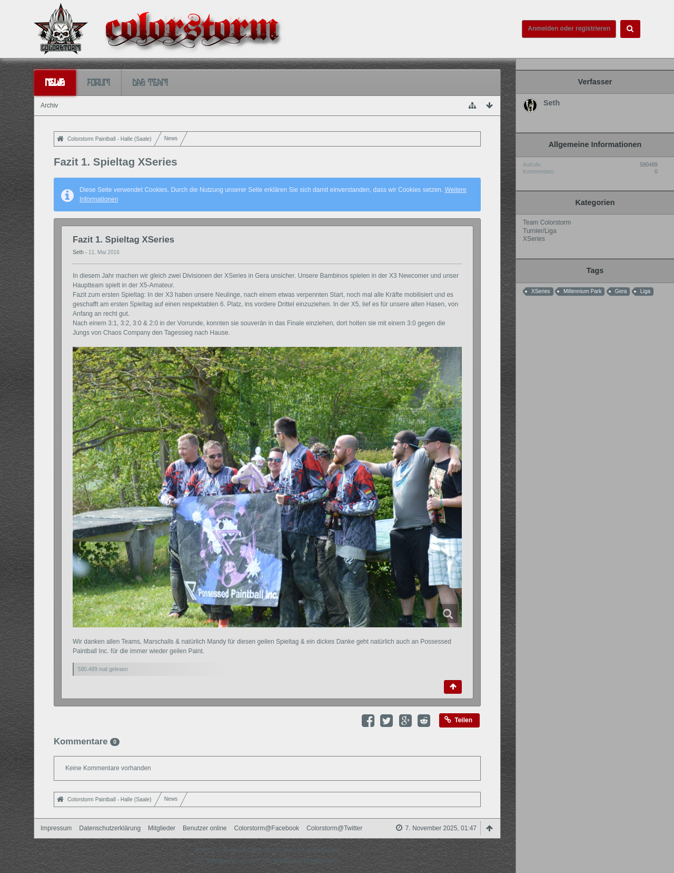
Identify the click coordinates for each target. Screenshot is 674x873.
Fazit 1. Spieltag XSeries (123, 240)
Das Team (150, 82)
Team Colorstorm (547, 222)
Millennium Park (582, 291)
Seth (79, 252)
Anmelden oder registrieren (569, 28)
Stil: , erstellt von (267, 861)
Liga (645, 291)
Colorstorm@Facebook (267, 828)
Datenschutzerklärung (110, 828)
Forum (98, 82)
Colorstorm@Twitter (334, 828)
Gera (621, 291)
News (55, 82)
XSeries (534, 238)
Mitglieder (161, 828)
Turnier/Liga (540, 231)
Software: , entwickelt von (267, 850)
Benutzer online (204, 828)
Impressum (56, 828)
